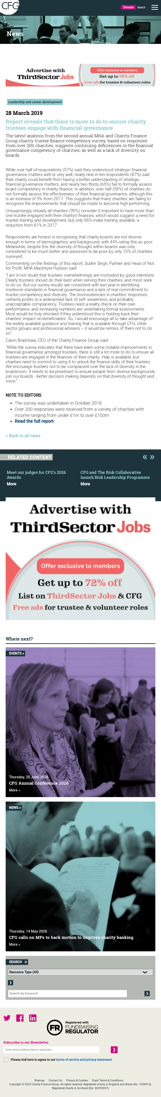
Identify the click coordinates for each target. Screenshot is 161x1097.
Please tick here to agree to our (61, 1059)
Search (141, 7)
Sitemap (39, 1080)
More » (14, 790)
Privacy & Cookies (77, 1080)
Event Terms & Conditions (107, 1080)
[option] (43, 477)
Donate (128, 7)
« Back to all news (23, 436)
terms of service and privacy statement (84, 1059)
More (11, 484)
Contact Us (55, 1080)
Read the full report (34, 421)
